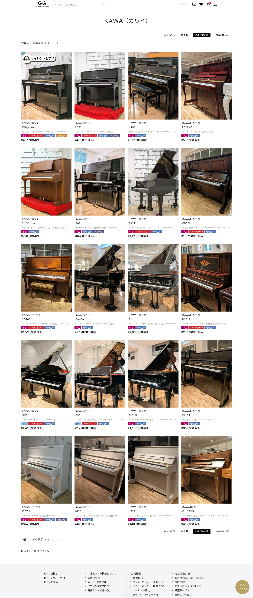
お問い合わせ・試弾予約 (188, 586)
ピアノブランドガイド (55, 577)
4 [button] (57, 43)
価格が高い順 (222, 35)
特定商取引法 (182, 573)
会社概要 (136, 573)
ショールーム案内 (140, 590)
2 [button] (48, 43)
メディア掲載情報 (97, 581)
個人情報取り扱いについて (189, 577)
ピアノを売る (51, 581)
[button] (62, 43)
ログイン (184, 4)
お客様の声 (94, 577)
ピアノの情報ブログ (98, 586)
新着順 (184, 35)
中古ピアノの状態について (102, 573)
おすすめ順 (169, 35)
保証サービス (182, 590)
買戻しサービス (183, 594)
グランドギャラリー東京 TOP (149, 586)
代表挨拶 (138, 577)
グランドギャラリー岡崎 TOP (149, 581)
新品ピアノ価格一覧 (99, 590)
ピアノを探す (51, 573)
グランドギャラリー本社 (145, 594)
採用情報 (180, 581)
